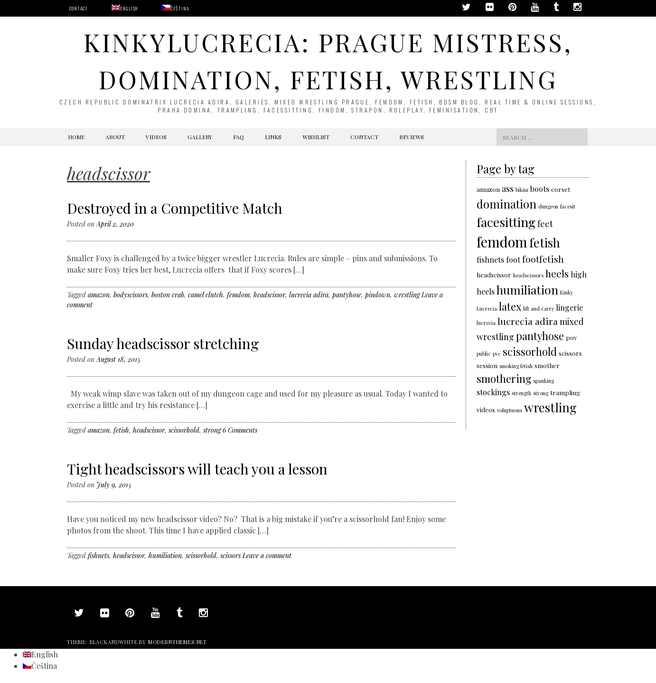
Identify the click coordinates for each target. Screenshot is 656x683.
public (484, 353)
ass (508, 188)
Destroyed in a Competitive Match (174, 208)
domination (506, 203)
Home (76, 137)
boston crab (167, 294)
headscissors (528, 275)
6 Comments (240, 430)
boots (539, 189)
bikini (521, 189)
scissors (230, 555)
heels (557, 273)
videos (486, 409)
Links (273, 137)
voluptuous (509, 410)
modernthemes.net (177, 641)
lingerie (569, 308)
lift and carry (538, 308)
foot (513, 260)
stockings (493, 392)
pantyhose (346, 294)
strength (521, 393)
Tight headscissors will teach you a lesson (197, 468)
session (487, 365)
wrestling (407, 294)
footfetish (543, 259)
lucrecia (486, 322)
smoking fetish (516, 366)
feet (545, 223)
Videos (156, 137)
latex (510, 306)
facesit (567, 206)
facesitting (506, 221)
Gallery (199, 137)
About (115, 137)
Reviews (411, 137)
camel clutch (205, 294)
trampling (565, 392)
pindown (377, 294)
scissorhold (184, 430)
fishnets (98, 555)
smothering (504, 378)
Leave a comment (267, 555)
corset (560, 189)
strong (212, 430)
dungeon (548, 206)
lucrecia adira (308, 294)
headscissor (269, 294)
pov (571, 337)
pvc (497, 353)
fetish (121, 430)
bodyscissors (130, 294)
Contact (78, 8)
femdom (238, 294)
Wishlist (315, 137)
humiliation (165, 555)
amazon (99, 294)
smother (547, 365)
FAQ (238, 137)
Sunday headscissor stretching (163, 343)
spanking (543, 380)
